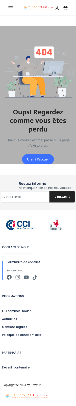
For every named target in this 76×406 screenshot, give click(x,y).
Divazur (35, 385)
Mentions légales (14, 327)
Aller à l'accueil (38, 159)
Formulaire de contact (23, 262)
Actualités (9, 319)
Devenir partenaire (16, 367)
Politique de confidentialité (22, 335)
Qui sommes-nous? (16, 311)
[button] (65, 8)
